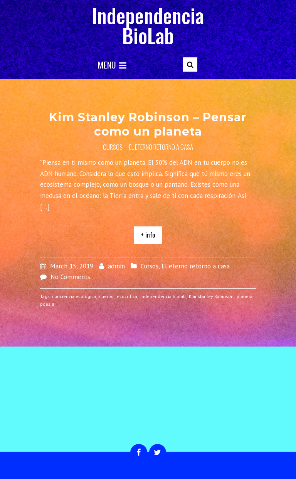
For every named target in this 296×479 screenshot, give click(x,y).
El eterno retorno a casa (161, 147)
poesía (47, 304)
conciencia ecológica (74, 296)
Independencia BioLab (148, 25)
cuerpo (106, 296)
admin (116, 266)
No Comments (70, 277)
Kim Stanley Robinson (211, 296)
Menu (112, 65)
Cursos (113, 147)
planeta (244, 296)
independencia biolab (163, 296)
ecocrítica (127, 296)
